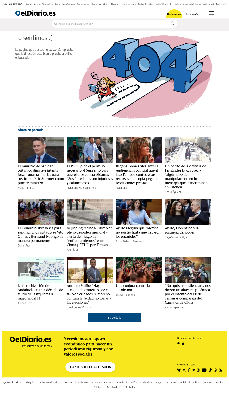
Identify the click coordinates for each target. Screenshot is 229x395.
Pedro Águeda (173, 191)
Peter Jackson (175, 4)
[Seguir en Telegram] (193, 370)
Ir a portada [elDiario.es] (114, 317)
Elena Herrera (88, 187)
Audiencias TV (222, 4)
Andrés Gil (72, 249)
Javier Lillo (72, 187)
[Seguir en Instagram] (198, 370)
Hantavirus (96, 4)
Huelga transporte (128, 4)
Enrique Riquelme (145, 4)
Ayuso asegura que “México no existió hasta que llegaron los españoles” (138, 232)
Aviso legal (121, 382)
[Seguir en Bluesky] (179, 370)
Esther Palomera (125, 294)
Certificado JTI (114, 387)
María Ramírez (26, 187)
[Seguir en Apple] (183, 343)
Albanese (115, 4)
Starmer (29, 4)
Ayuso (57, 4)
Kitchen (106, 4)
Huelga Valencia (161, 4)
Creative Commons (102, 382)
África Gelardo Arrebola (129, 241)
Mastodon (130, 387)
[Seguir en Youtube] (204, 370)
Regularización (83, 4)
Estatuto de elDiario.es (77, 382)
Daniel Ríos (24, 245)
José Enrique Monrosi (79, 307)
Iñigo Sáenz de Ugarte (177, 237)
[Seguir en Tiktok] (210, 370)
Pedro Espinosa (174, 307)
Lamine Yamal (200, 4)
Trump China (47, 4)
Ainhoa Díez (24, 303)
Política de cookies (189, 382)
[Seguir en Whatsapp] (215, 370)
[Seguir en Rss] (220, 370)
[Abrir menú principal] (211, 13)
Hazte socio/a (174, 14)
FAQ (158, 382)
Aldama (37, 4)
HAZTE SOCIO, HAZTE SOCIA (90, 367)
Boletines (98, 387)
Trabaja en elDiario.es (50, 382)
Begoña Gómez (68, 4)
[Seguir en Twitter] (184, 370)
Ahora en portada (31, 130)
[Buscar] (173, 24)
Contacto (207, 382)
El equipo (30, 382)
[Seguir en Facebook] (189, 370)
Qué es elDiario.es (12, 382)
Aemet (211, 4)
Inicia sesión (192, 14)
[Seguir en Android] (178, 343)
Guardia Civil (188, 4)
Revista (220, 382)
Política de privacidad (141, 382)
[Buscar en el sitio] (110, 24)
